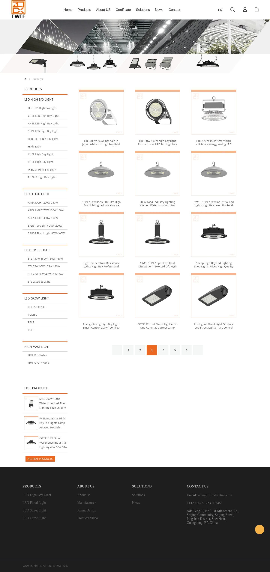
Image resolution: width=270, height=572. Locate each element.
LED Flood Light (37, 194)
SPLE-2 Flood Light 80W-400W (46, 233)
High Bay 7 (34, 146)
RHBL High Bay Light (40, 162)
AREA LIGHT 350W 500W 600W (43, 219)
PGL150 (32, 314)
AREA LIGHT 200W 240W (43, 202)
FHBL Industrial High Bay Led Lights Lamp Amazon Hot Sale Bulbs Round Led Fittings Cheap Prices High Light (52, 423)
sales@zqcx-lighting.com (215, 495)
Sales (259, 529)
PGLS (31, 322)
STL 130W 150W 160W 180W (45, 258)
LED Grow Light (36, 298)
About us (83, 495)
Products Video (87, 518)
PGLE (31, 330)
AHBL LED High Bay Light (43, 123)
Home (25, 79)
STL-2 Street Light (39, 281)
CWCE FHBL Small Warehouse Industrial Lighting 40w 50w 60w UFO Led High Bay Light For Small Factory (53, 443)
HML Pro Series (37, 355)
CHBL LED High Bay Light (43, 116)
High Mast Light (37, 347)
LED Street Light (37, 250)
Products (38, 79)
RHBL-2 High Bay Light (42, 177)
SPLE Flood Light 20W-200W (45, 225)
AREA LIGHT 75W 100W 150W (46, 210)
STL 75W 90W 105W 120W (44, 266)
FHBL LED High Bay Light (43, 139)
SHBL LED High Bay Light (43, 131)
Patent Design (86, 510)
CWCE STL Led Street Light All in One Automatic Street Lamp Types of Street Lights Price (157, 328)
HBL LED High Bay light (42, 108)
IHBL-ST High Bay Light (42, 169)
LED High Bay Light (38, 99)
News (136, 503)
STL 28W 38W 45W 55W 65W (45, 274)
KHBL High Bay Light (40, 154)
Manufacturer (86, 503)
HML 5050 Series (38, 363)
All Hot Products (40, 458)
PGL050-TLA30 (36, 307)
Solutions (138, 495)
